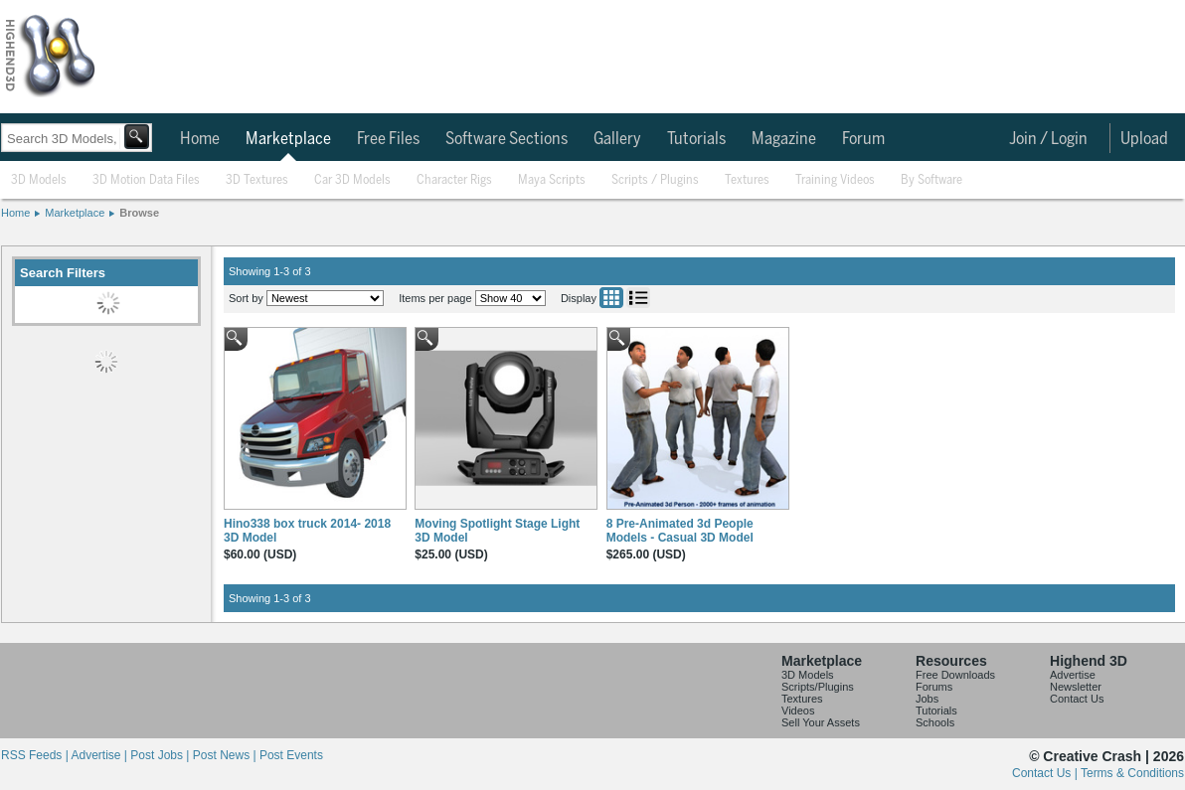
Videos (797, 710)
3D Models (39, 180)
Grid (611, 297)
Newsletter (1075, 687)
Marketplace (288, 139)
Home (200, 139)
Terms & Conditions (1132, 773)
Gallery (617, 139)
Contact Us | (1046, 773)
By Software (931, 180)
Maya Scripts (552, 180)
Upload (1144, 139)
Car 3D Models (352, 180)
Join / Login (1048, 139)
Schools (935, 722)
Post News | (226, 755)
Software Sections (506, 139)
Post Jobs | (161, 755)
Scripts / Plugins (655, 180)
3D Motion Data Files (146, 180)
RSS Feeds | (36, 755)
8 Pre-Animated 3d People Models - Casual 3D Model (680, 531)
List (638, 297)
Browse (139, 213)
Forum (863, 139)
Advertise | (100, 755)
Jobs (927, 699)
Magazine (784, 139)
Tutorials (696, 139)
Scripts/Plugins (817, 687)
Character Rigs (454, 180)
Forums (934, 687)
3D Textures (257, 180)
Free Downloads (955, 675)
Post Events (291, 755)
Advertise (1073, 675)
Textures (747, 180)
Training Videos (835, 180)
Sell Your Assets (820, 722)
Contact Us (1076, 699)
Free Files (388, 139)
